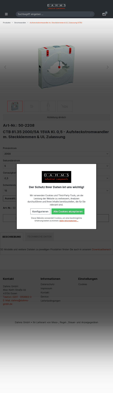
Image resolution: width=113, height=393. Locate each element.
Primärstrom (10, 148)
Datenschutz (47, 284)
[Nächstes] (107, 67)
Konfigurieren (40, 211)
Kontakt (45, 292)
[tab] (11, 237)
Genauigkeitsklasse (14, 172)
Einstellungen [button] (87, 279)
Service (45, 296)
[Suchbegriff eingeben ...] (52, 14)
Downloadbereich (101, 249)
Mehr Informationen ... (68, 220)
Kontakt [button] (8, 279)
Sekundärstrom (11, 160)
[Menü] (6, 14)
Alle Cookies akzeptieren (68, 211)
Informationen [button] (50, 279)
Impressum (46, 288)
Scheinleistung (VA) (14, 185)
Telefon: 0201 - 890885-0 (17, 296)
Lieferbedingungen (50, 300)
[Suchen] (91, 14)
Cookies (82, 284)
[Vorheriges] (5, 67)
